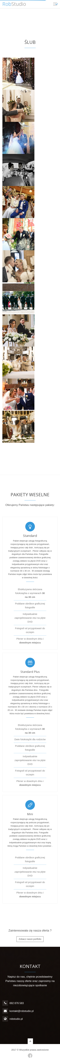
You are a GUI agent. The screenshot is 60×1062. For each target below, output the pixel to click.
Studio (14, 3)
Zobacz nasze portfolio (30, 939)
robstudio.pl (16, 1019)
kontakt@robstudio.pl (21, 1011)
